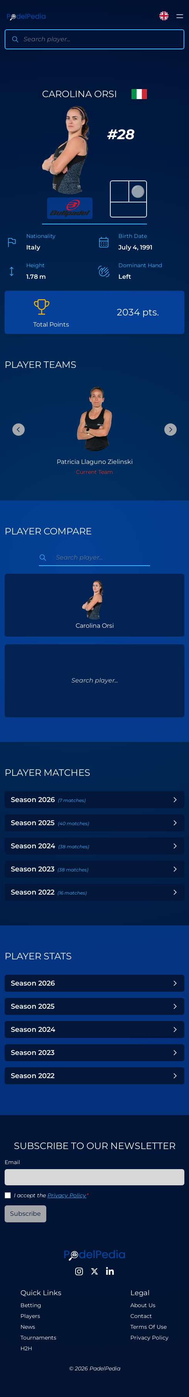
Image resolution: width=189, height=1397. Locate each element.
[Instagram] (79, 1271)
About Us (142, 1305)
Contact (141, 1316)
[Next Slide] (170, 429)
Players (30, 1316)
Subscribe (25, 1213)
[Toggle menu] (179, 16)
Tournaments (38, 1337)
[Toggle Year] (175, 799)
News (27, 1326)
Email (12, 1162)
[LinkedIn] (110, 1271)
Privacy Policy (66, 1195)
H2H (26, 1348)
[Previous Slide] (18, 429)
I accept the (51, 1195)
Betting (30, 1305)
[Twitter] (94, 1271)
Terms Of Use (148, 1326)
